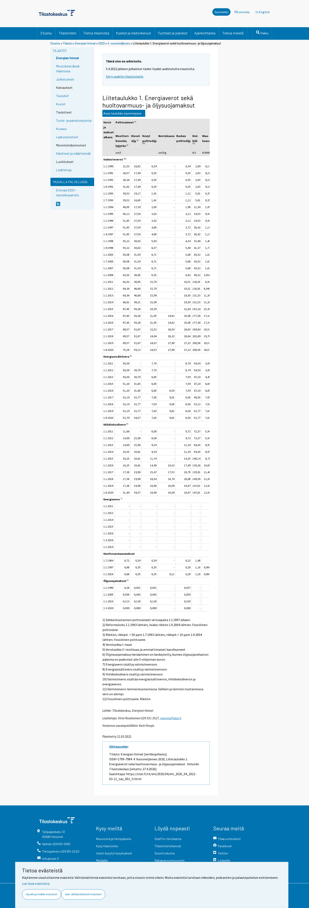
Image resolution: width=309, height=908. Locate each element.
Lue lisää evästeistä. (36, 883)
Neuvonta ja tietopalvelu (113, 839)
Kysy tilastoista (107, 846)
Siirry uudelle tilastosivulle (124, 76)
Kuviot (61, 104)
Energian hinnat (85, 43)
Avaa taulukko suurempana (122, 113)
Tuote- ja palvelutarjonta (73, 120)
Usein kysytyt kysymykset (114, 853)
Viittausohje (118, 746)
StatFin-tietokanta (167, 839)
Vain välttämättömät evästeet (83, 894)
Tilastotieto (67, 33)
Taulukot (62, 96)
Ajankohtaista (204, 33)
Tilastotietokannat (167, 846)
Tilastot (68, 43)
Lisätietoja (63, 170)
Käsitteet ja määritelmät (73, 153)
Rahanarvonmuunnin (169, 860)
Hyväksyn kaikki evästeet (41, 894)
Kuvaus (61, 129)
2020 (101, 43)
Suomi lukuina (164, 853)
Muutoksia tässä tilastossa (67, 68)
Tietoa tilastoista (96, 33)
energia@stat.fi (170, 718)
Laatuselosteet (67, 137)
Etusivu (46, 33)
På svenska (241, 12)
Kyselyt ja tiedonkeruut (133, 33)
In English (262, 12)
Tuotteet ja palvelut (172, 33)
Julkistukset (65, 79)
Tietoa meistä (232, 33)
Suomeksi (221, 12)
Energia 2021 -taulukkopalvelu (67, 192)
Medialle (102, 860)
